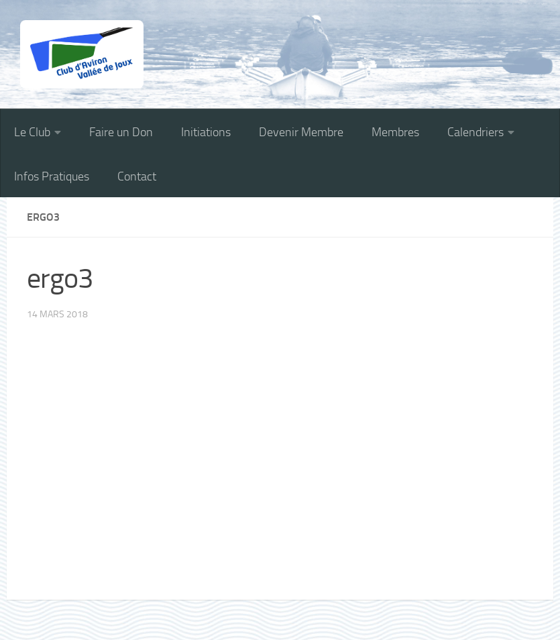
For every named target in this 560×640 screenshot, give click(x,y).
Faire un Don (121, 132)
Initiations (206, 132)
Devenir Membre (301, 132)
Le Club (32, 132)
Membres (395, 132)
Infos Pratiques (51, 176)
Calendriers (475, 132)
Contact (136, 176)
